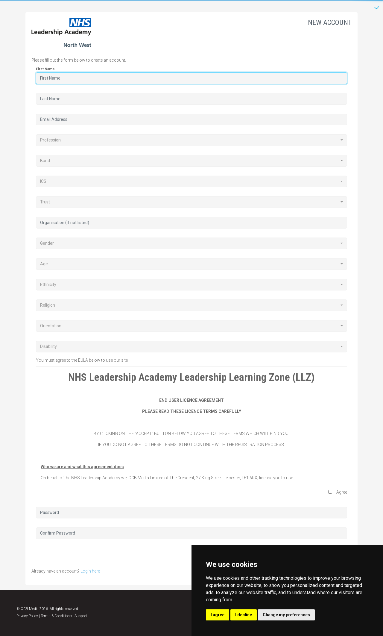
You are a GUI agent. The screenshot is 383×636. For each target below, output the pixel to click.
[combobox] (191, 140)
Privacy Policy (27, 616)
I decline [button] (243, 614)
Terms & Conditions (56, 616)
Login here (90, 571)
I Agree (337, 492)
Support (81, 616)
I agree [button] (217, 614)
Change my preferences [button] (286, 614)
